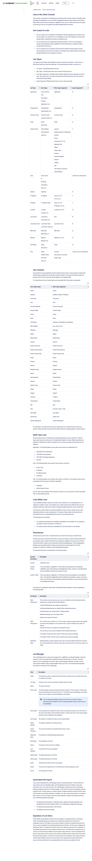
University (51, 3)
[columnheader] (35, 88)
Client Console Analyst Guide (49, 9)
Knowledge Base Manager (61, 547)
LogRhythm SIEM (37, 9)
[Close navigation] (24, 10)
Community (43, 3)
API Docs (38, 3)
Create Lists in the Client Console (44, 787)
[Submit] (73, 3)
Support (57, 3)
